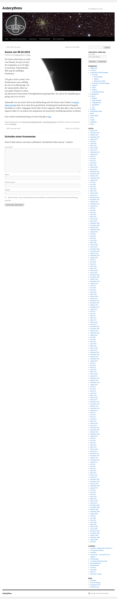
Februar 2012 (94, 449)
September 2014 (95, 382)
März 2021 (93, 217)
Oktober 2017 (94, 305)
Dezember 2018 (94, 275)
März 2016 (93, 346)
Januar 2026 (93, 130)
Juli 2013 (93, 412)
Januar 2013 (93, 425)
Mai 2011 (93, 468)
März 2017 (93, 320)
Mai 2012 (93, 443)
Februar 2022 (94, 193)
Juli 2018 (93, 285)
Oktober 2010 (94, 483)
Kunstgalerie (95, 105)
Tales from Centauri (96, 574)
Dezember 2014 (94, 378)
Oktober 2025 (94, 135)
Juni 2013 (93, 415)
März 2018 (93, 294)
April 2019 (93, 266)
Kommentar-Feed (95, 585)
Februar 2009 (94, 526)
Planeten (94, 90)
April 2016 (93, 344)
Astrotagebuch (94, 94)
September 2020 (95, 229)
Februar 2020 (94, 245)
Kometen (94, 85)
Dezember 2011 (94, 453)
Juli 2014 (93, 387)
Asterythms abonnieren (19, 39)
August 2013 (94, 410)
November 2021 (95, 199)
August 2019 (94, 257)
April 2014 (93, 393)
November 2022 (95, 173)
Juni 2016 (93, 339)
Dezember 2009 (94, 505)
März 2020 (93, 242)
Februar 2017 (94, 322)
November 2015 (95, 354)
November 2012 (95, 430)
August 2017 (94, 309)
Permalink (13, 124)
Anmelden (93, 580)
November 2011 (94, 455)
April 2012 (93, 445)
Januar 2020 (93, 247)
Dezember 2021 (94, 197)
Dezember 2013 (94, 402)
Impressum (33, 39)
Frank (28, 55)
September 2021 (95, 204)
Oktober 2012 (94, 432)
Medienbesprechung (96, 111)
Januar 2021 (93, 221)
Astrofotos (93, 70)
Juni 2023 (93, 158)
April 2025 (93, 143)
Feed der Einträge (95, 582)
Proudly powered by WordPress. (100, 593)
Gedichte (92, 109)
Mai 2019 (93, 264)
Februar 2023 (94, 167)
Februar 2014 (94, 397)
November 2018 (95, 277)
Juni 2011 (93, 466)
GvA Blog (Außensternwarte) (98, 561)
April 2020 (93, 240)
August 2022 (94, 180)
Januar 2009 (93, 529)
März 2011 (93, 473)
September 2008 (95, 537)
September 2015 (95, 359)
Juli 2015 (93, 363)
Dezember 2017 (94, 300)
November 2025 (95, 133)
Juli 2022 (93, 182)
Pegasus (96, 79)
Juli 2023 (93, 156)
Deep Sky (95, 74)
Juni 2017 (93, 313)
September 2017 (95, 307)
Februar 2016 (94, 348)
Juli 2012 (93, 438)
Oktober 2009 (94, 509)
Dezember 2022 (94, 171)
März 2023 (93, 165)
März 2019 (93, 268)
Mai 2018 (93, 290)
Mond (94, 87)
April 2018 (93, 292)
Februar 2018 (94, 296)
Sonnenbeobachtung (49, 122)
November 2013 (95, 404)
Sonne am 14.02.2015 (73, 47)
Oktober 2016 (94, 331)
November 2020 (95, 225)
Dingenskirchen (96, 102)
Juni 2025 (93, 141)
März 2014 (93, 395)
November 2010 (95, 481)
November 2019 (95, 251)
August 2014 (94, 384)
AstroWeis (93, 552)
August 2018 (94, 283)
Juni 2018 (93, 288)
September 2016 (95, 333)
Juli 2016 (93, 337)
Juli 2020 (93, 234)
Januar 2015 (93, 376)
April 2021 (93, 214)
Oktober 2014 (94, 380)
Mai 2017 (93, 316)
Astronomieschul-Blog (96, 550)
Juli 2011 (93, 464)
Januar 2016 (93, 350)
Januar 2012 (93, 451)
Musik (92, 113)
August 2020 (94, 232)
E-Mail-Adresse (10, 182)
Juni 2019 (93, 262)
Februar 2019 (94, 270)
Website (7, 190)
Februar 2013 (94, 423)
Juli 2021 (93, 208)
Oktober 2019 (94, 253)
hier (49, 117)
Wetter (92, 124)
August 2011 (94, 462)
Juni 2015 (93, 365)
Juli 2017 (93, 311)
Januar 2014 (93, 399)
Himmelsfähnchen (95, 563)
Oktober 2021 (94, 201)
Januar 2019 (93, 272)
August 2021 (94, 206)
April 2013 (93, 419)
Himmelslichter (94, 565)
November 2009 (95, 507)
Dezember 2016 (94, 326)
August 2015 (94, 361)
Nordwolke (93, 570)
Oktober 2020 (94, 227)
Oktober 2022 (94, 176)
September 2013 (95, 408)
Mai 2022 (93, 186)
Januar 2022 (93, 195)
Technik (92, 120)
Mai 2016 (93, 341)
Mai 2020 (93, 238)
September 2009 (95, 511)
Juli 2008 (93, 542)
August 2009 (94, 514)
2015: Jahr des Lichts (12, 47)
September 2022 (95, 178)
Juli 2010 (93, 490)
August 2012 (94, 436)
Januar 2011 (93, 477)
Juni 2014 (93, 389)
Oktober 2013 (94, 406)
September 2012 (95, 434)
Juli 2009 (93, 516)
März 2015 (93, 372)
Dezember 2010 (94, 479)
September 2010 (95, 486)
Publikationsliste (44, 39)
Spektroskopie (94, 115)
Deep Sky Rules (96, 100)
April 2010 (93, 496)
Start (6, 39)
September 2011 (95, 460)
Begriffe (94, 98)
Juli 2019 (93, 260)
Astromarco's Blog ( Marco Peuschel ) (101, 548)
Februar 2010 (94, 501)
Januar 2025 (93, 150)
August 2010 (94, 488)
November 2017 (95, 303)
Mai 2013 (93, 417)
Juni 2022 (93, 184)
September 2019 (95, 255)
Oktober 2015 (94, 356)
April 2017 (93, 318)
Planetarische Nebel (99, 81)
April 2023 (93, 163)
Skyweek (93, 572)
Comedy (92, 96)
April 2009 (93, 522)
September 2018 (95, 281)
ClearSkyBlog (94, 559)
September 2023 (95, 152)
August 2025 (94, 139)
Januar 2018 (93, 298)
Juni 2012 (93, 440)
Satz (93, 107)
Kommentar (9, 147)
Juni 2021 (93, 210)
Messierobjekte (98, 77)
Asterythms (12, 8)
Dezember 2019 (94, 249)
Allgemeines (94, 68)
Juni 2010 (93, 492)
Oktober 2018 (94, 279)
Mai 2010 (93, 494)
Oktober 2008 (94, 535)
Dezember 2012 (94, 427)
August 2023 (94, 154)
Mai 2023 (93, 161)
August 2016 (94, 335)
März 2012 (93, 447)
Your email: (91, 54)
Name (7, 174)
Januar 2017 (93, 324)
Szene (92, 118)
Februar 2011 (94, 475)
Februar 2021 (94, 219)
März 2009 (93, 524)
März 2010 (93, 499)
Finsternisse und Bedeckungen (101, 83)
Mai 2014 (93, 391)
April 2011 (93, 471)
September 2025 (95, 137)
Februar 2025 (94, 148)
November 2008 (95, 533)
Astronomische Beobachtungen (32, 122)
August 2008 (94, 539)
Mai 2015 (93, 367)
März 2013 (93, 421)
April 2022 (93, 189)
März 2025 (93, 145)
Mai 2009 (93, 520)
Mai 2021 (93, 212)
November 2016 (95, 328)
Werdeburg (93, 122)
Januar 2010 (93, 503)
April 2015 (93, 369)
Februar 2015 (94, 374)
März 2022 (93, 191)
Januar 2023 (93, 169)
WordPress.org (94, 587)
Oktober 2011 (94, 458)
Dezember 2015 (94, 352)
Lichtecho (93, 567)
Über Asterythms (58, 39)
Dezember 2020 (94, 223)
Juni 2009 (93, 518)
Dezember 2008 (94, 531)
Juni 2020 (93, 236)
